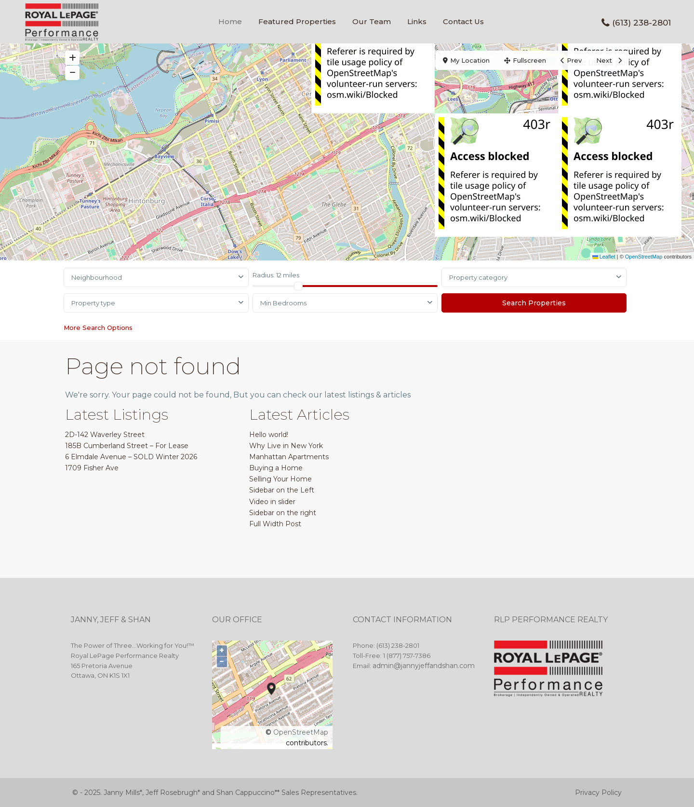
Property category (478, 277)
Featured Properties (297, 21)
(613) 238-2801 (641, 22)
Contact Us (463, 21)
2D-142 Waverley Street (105, 434)
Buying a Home (276, 468)
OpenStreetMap (644, 257)
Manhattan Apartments (289, 456)
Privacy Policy (598, 792)
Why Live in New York (286, 445)
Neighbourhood (96, 277)
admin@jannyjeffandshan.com (424, 665)
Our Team (371, 21)
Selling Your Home (280, 479)
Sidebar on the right (282, 512)
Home (230, 21)
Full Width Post (275, 524)
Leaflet (603, 257)
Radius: (276, 275)
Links (417, 21)
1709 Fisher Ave (92, 468)
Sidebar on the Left (281, 490)
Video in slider (272, 501)
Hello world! (268, 434)
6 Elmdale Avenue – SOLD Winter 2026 (131, 456)
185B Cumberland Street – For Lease (126, 445)
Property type (93, 303)
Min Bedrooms (283, 303)
